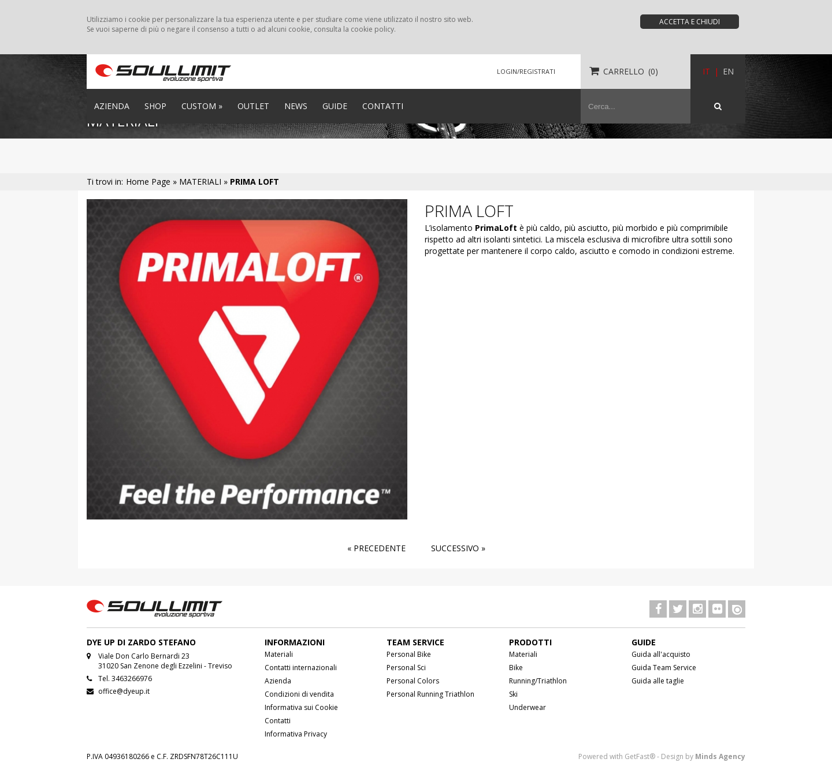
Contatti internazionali (301, 667)
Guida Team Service (664, 667)
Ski (513, 694)
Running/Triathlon (538, 681)
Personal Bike (409, 654)
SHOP (155, 105)
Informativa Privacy (296, 734)
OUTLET (253, 105)
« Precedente (376, 548)
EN (728, 71)
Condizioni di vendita (299, 694)
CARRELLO (623, 71)
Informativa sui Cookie (301, 707)
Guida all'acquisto (661, 654)
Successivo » (458, 548)
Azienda (278, 681)
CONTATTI (382, 105)
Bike (516, 667)
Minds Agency (720, 756)
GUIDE (334, 105)
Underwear (527, 707)
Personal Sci (406, 667)
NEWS (295, 105)
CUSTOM (201, 105)
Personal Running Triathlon (430, 694)
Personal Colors (413, 681)
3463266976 (132, 678)
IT (706, 71)
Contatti (278, 721)
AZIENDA (111, 105)
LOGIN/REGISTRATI (526, 71)
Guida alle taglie (658, 681)
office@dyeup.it (124, 691)
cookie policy (372, 29)
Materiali (279, 654)
